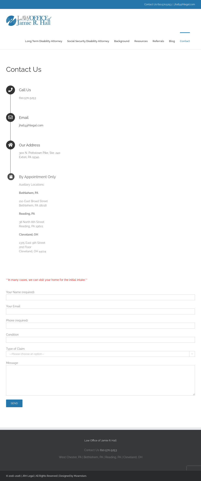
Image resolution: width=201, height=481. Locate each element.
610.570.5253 (108, 450)
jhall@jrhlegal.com (184, 4)
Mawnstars (80, 476)
